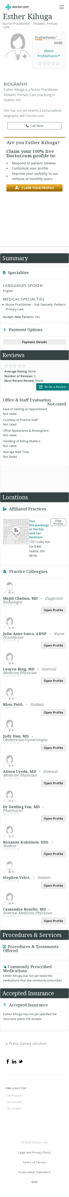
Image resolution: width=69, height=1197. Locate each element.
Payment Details (34, 342)
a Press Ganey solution (26, 1043)
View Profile (58, 522)
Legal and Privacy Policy (34, 1152)
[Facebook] (8, 1061)
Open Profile (53, 610)
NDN (34, 1182)
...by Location (14, 1108)
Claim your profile (34, 188)
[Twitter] (20, 1061)
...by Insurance (14, 1095)
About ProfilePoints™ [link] (48, 53)
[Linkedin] (14, 1061)
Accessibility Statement (34, 1172)
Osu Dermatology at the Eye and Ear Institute (39, 529)
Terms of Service (34, 1162)
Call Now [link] (34, 125)
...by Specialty (14, 1102)
